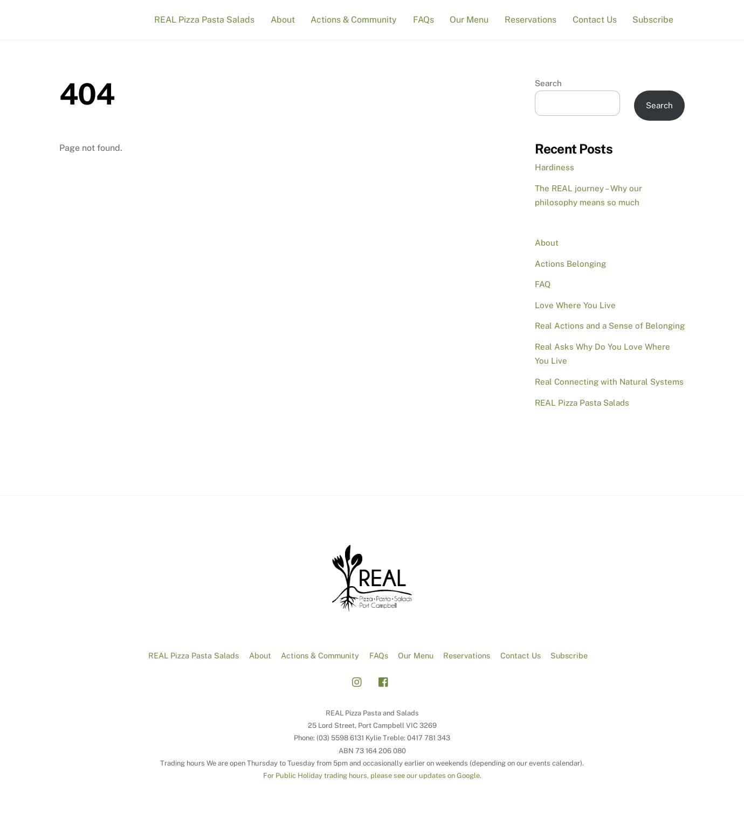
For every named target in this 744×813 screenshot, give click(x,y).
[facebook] (384, 680)
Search (548, 83)
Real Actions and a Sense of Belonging (610, 325)
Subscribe (652, 20)
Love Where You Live (575, 305)
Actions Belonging (570, 263)
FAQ (542, 284)
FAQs (423, 20)
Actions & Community (354, 20)
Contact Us (595, 20)
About (283, 20)
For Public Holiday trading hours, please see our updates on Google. (372, 776)
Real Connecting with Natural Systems (609, 381)
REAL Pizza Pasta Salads (204, 20)
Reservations (530, 20)
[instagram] (357, 680)
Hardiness (554, 167)
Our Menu (469, 20)
